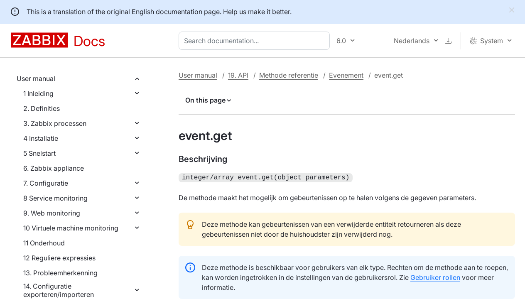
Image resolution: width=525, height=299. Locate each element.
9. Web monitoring (51, 213)
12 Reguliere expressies (59, 258)
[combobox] (256, 41)
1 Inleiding (38, 93)
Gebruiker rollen (435, 276)
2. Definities (41, 108)
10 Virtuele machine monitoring (70, 228)
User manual (36, 78)
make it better (269, 11)
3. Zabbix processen (54, 123)
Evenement (346, 75)
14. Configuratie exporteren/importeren (58, 290)
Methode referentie (288, 75)
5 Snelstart (39, 153)
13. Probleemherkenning (60, 273)
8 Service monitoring (55, 198)
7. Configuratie (45, 183)
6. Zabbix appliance (53, 168)
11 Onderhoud (44, 243)
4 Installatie (40, 138)
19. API (238, 75)
